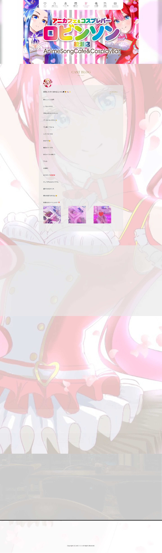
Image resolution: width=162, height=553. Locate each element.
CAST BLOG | (68, 440)
